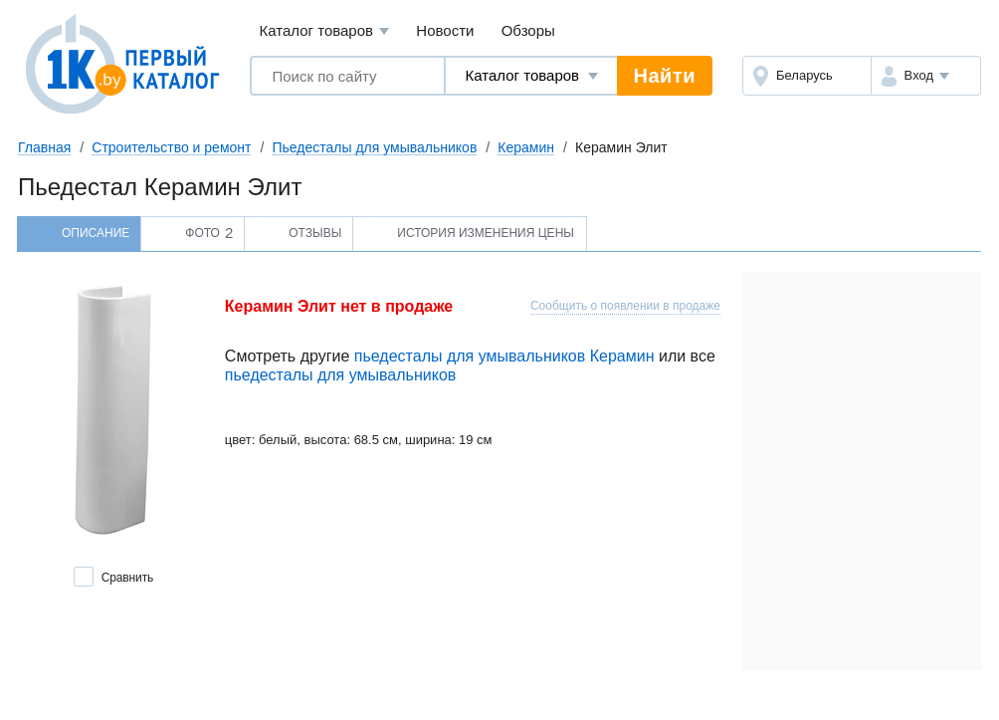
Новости (445, 30)
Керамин (526, 147)
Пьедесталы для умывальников (374, 147)
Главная (44, 147)
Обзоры (528, 30)
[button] (926, 76)
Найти (665, 76)
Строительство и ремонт (171, 147)
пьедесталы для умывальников (340, 374)
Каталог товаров (324, 31)
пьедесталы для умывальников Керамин (504, 356)
